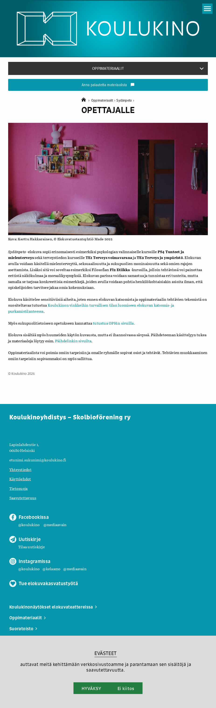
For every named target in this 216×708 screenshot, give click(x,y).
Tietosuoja (18, 488)
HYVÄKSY (91, 688)
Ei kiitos (126, 688)
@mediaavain (55, 524)
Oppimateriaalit (103, 100)
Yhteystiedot (20, 469)
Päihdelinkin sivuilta (73, 340)
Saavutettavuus (22, 497)
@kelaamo (51, 568)
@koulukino (29, 524)
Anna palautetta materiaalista (108, 85)
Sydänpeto (125, 100)
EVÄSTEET (105, 653)
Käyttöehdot (20, 478)
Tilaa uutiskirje (31, 546)
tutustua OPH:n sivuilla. (113, 323)
